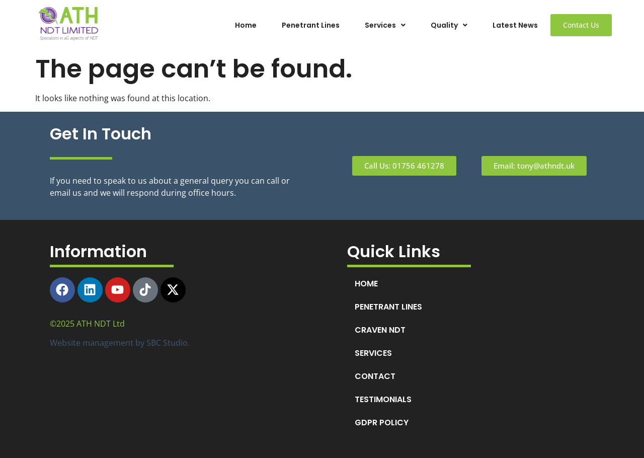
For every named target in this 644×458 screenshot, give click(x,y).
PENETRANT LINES (388, 307)
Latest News (515, 25)
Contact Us (581, 25)
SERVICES (373, 353)
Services (385, 25)
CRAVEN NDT (380, 330)
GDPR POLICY (382, 422)
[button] (385, 25)
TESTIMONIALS (383, 399)
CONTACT (375, 376)
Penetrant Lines (311, 25)
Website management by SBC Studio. (120, 342)
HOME (366, 283)
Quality (449, 25)
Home (246, 25)
